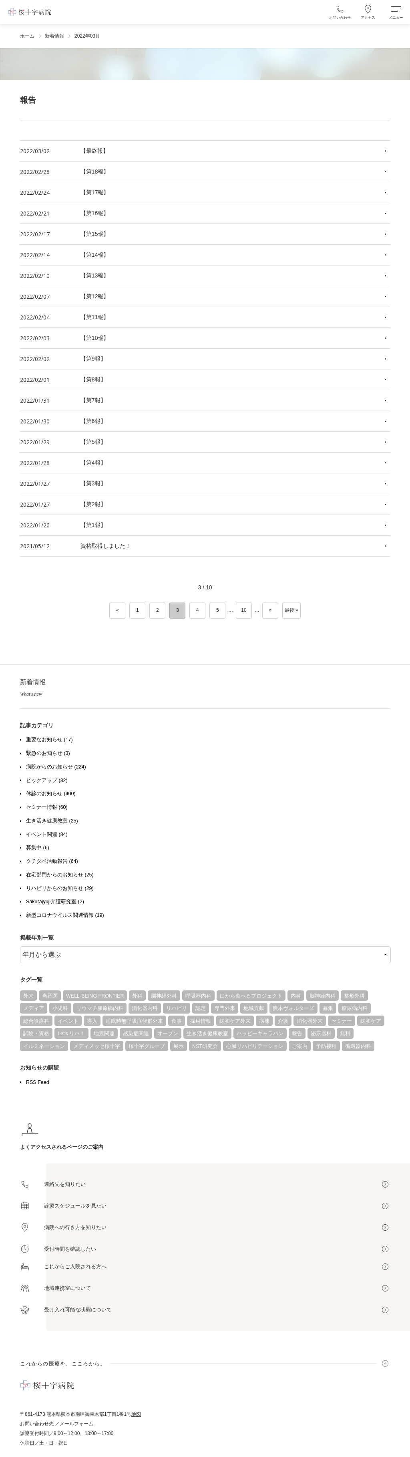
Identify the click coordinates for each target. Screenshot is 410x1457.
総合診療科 (36, 1021)
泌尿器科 (321, 1033)
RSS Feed (37, 1082)
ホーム (27, 36)
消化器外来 (310, 1021)
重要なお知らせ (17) (49, 739)
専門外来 (224, 1008)
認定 (200, 1008)
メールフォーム (76, 1424)
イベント (68, 1021)
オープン (167, 1033)
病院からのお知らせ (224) (56, 767)
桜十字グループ (147, 1046)
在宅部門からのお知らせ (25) (60, 875)
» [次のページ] (270, 610)
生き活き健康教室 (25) (52, 821)
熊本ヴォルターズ (293, 1008)
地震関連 (104, 1033)
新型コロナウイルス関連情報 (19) (65, 915)
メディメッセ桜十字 (96, 1046)
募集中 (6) (37, 847)
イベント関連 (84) (47, 834)
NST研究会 (205, 1046)
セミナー (341, 1021)
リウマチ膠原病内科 (99, 1008)
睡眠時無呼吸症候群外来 (134, 1021)
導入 (92, 1021)
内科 (296, 996)
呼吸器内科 (198, 996)
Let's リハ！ (71, 1033)
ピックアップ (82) (47, 780)
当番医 (50, 996)
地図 (136, 1414)
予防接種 (326, 1046)
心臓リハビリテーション (254, 1046)
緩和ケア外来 (235, 1021)
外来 (28, 996)
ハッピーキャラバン (260, 1033)
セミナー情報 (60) (47, 807)
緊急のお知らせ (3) (48, 753)
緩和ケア (370, 1021)
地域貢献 (253, 1008)
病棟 (264, 1021)
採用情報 (200, 1021)
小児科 (60, 1008)
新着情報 (54, 36)
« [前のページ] (117, 610)
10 (243, 610)
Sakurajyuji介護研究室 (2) (55, 901)
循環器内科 (358, 1046)
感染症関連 (136, 1033)
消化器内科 (145, 1008)
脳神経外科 (164, 996)
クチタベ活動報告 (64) (52, 861)
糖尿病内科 (355, 1008)
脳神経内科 (323, 996)
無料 (345, 1033)
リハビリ (176, 1008)
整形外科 (354, 996)
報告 (297, 1033)
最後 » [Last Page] (291, 610)
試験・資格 (36, 1033)
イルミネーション (44, 1046)
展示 (178, 1046)
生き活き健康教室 (207, 1033)
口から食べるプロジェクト (251, 996)
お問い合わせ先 (37, 1424)
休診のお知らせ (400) (51, 793)
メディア (33, 1008)
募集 (328, 1008)
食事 (176, 1021)
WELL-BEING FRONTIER (95, 996)
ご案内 (300, 1046)
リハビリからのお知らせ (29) (60, 888)
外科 (137, 996)
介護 (283, 1021)
